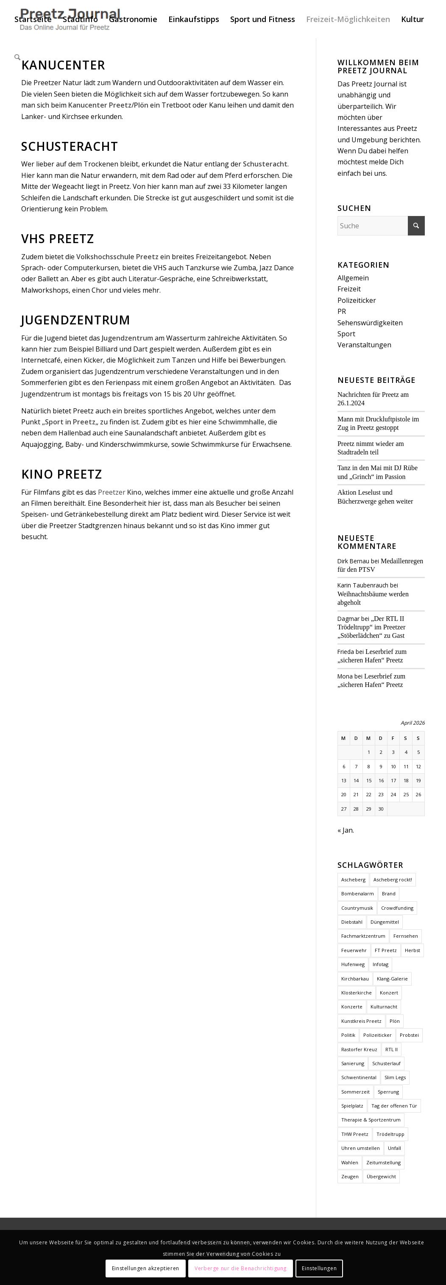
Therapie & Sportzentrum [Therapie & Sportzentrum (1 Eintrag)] (371, 1119)
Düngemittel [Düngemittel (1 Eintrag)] (385, 922)
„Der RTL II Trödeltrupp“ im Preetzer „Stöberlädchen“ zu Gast (371, 627)
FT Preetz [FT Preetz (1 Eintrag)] (386, 950)
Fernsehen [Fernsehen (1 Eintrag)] (405, 936)
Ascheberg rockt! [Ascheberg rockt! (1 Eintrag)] (393, 879)
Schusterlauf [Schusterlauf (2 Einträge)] (386, 1063)
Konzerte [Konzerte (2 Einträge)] (351, 1006)
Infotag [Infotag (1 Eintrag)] (380, 964)
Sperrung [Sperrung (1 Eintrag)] (388, 1091)
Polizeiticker (356, 300)
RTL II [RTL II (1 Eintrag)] (391, 1049)
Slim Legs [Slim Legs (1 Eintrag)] (395, 1077)
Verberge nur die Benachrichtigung (241, 1268)
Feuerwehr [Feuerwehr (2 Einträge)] (354, 950)
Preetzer (120, 492)
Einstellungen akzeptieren (145, 1268)
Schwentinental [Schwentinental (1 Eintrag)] (358, 1077)
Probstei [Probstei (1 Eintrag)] (409, 1035)
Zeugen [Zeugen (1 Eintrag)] (350, 1176)
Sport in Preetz (70, 421)
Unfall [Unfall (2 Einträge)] (394, 1148)
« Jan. (345, 830)
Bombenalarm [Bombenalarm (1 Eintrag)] (357, 893)
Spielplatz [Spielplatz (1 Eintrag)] (352, 1105)
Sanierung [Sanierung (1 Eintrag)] (352, 1063)
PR (341, 311)
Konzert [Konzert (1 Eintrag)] (389, 992)
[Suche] (17, 57)
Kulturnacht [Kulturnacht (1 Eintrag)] (384, 1006)
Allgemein (353, 277)
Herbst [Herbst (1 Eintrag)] (412, 950)
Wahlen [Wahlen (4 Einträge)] (349, 1162)
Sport (346, 333)
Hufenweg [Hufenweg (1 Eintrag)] (353, 964)
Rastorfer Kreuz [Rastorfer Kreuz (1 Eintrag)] (359, 1049)
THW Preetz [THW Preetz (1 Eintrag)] (354, 1134)
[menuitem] (33, 19)
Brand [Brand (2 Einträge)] (389, 893)
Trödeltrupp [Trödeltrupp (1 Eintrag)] (390, 1134)
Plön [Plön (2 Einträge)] (395, 1021)
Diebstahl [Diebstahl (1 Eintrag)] (351, 922)
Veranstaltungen (364, 344)
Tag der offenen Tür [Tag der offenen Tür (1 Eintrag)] (394, 1105)
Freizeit (349, 289)
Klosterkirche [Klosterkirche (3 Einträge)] (356, 992)
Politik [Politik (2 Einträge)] (348, 1035)
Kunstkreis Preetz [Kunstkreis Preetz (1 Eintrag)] (361, 1021)
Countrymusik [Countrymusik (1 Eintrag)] (357, 908)
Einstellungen (319, 1268)
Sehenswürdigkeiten (370, 322)
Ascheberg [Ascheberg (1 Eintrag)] (353, 879)
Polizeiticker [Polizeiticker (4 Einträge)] (377, 1035)
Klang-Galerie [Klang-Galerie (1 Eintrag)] (392, 978)
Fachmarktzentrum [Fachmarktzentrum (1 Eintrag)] (363, 936)
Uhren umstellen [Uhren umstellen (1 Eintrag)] (360, 1148)
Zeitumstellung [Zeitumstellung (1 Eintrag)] (383, 1162)
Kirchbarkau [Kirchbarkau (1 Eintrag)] (355, 978)
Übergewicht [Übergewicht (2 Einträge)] (381, 1176)
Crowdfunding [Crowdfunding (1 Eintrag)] (397, 908)
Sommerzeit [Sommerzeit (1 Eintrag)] (355, 1091)
